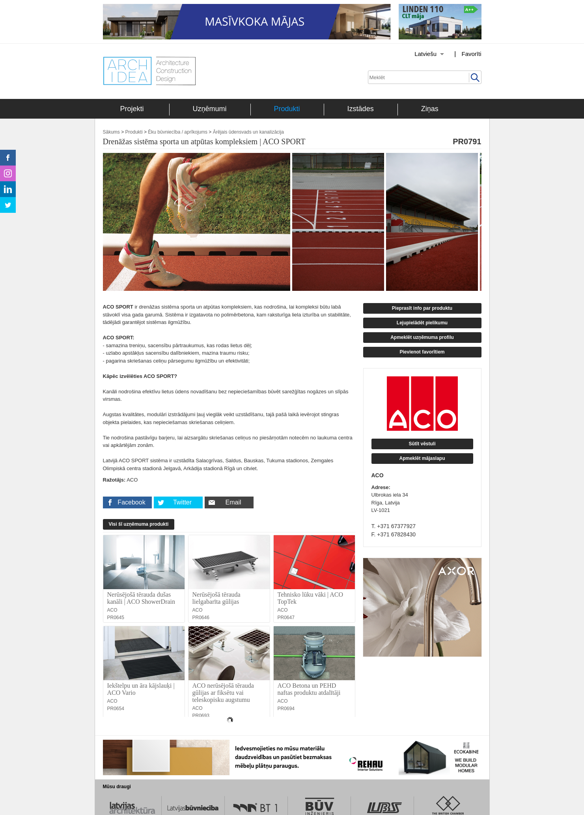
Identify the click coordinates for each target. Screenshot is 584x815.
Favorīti (471, 53)
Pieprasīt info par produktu (422, 308)
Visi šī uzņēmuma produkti (139, 524)
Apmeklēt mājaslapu (422, 458)
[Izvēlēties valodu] (419, 54)
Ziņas (429, 109)
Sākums (111, 132)
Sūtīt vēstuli (422, 444)
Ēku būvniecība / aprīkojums (177, 132)
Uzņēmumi (210, 109)
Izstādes (360, 109)
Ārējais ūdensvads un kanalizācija (248, 132)
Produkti (287, 109)
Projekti (132, 109)
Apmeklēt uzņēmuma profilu (422, 337)
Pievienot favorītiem (421, 352)
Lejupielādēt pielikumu (422, 323)
